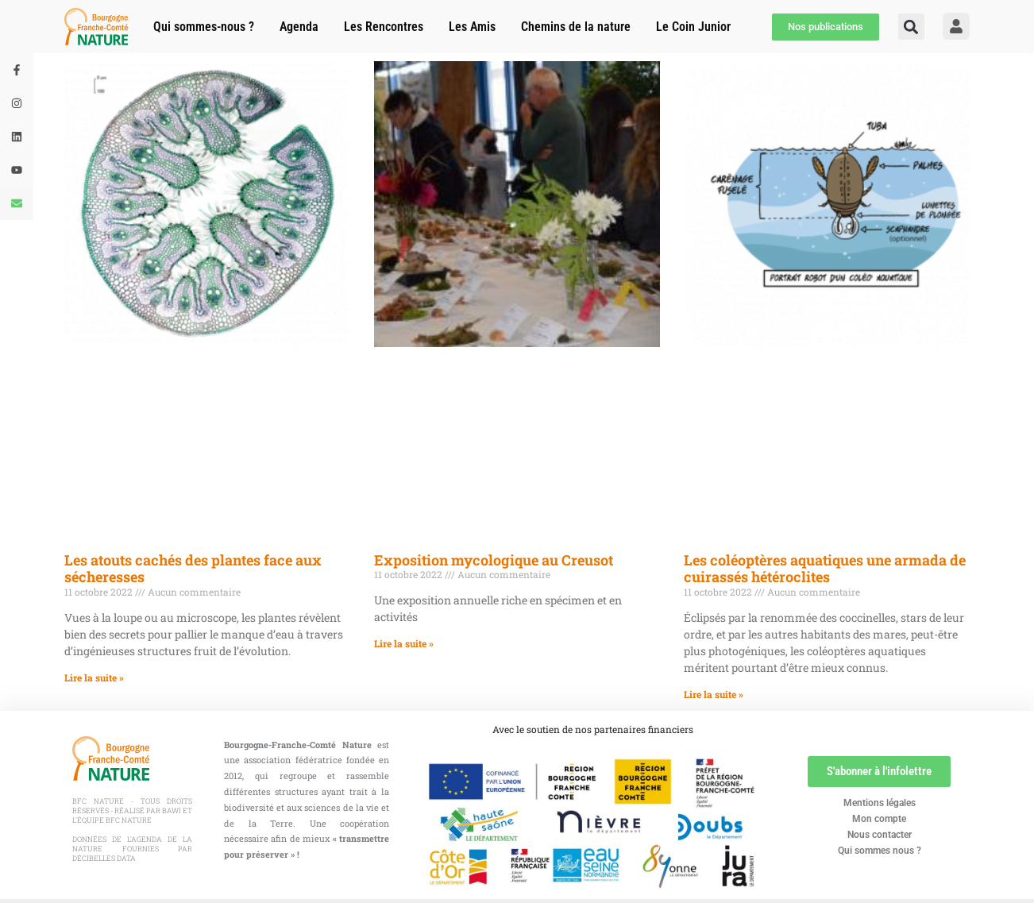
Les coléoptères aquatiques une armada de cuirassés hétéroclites (825, 568)
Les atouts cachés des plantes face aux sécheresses (193, 568)
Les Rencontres (383, 26)
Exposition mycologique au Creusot (493, 559)
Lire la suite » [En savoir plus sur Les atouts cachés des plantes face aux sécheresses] (94, 677)
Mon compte (879, 818)
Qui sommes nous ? (879, 850)
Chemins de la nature (576, 26)
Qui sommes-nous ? (203, 26)
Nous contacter (879, 834)
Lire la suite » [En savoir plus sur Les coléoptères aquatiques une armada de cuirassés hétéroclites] (713, 694)
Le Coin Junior (693, 26)
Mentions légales (879, 802)
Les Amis (472, 26)
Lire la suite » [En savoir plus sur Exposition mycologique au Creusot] (404, 643)
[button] (911, 27)
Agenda (299, 26)
